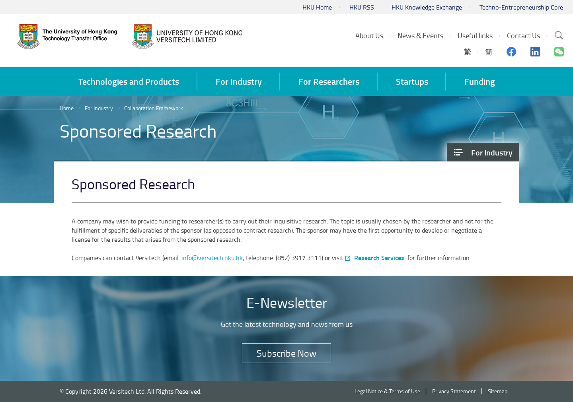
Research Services (379, 257)
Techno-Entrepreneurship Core (521, 7)
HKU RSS (361, 7)
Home (67, 108)
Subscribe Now (286, 352)
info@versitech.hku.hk (212, 257)
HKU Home (317, 7)
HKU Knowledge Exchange (427, 7)
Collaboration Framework (153, 108)
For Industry (99, 108)
